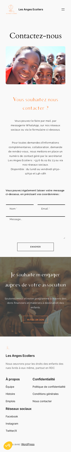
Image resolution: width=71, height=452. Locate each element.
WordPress (27, 444)
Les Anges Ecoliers (31, 9)
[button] (7, 445)
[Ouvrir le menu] (63, 9)
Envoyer (35, 247)
